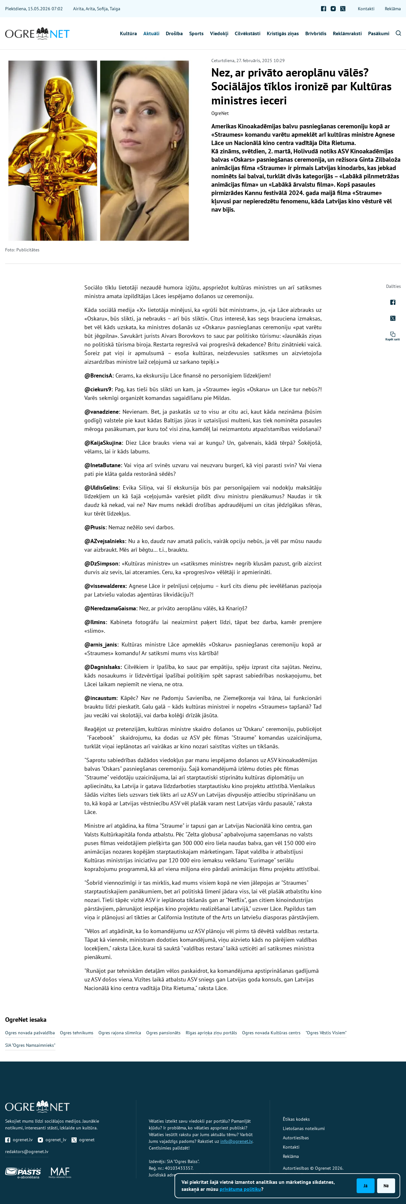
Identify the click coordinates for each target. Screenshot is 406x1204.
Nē (386, 1186)
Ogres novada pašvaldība (30, 1033)
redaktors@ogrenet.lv (26, 1151)
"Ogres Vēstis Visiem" (326, 1033)
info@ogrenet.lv (236, 1141)
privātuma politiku (240, 1189)
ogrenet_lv (52, 1140)
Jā (366, 1186)
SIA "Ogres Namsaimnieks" (30, 1045)
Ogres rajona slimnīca (119, 1033)
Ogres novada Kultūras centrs (271, 1033)
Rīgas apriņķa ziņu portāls (211, 1033)
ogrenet (83, 1140)
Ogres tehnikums (76, 1033)
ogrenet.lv (19, 1140)
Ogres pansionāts (163, 1033)
